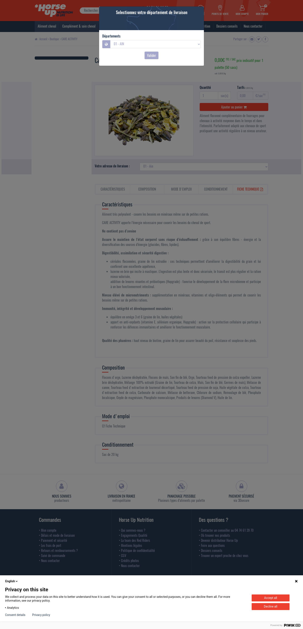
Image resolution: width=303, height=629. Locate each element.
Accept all (270, 598)
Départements (111, 36)
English (11, 581)
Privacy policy (41, 615)
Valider (151, 55)
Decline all (270, 606)
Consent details (15, 615)
